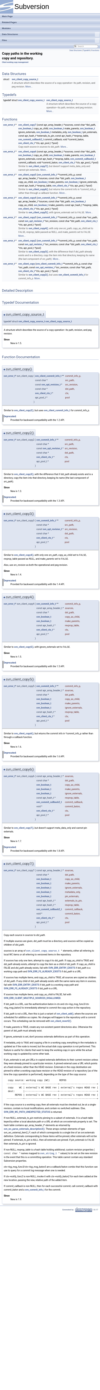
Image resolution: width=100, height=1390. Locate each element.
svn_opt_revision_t (34, 221)
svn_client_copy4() (38, 228)
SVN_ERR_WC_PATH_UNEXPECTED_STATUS (27, 1110)
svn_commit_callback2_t (31, 139)
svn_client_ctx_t (26, 143)
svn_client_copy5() (38, 212)
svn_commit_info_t (47, 174)
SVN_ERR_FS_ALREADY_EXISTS (44, 970)
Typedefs (86, 50)
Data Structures (51, 34)
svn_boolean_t (25, 128)
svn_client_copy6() (38, 189)
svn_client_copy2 (27, 240)
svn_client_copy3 (27, 217)
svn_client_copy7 (27, 124)
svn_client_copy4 (27, 197)
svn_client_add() (65, 1012)
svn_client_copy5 (27, 174)
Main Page (7, 16)
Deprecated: (10, 416)
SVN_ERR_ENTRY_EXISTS (61, 967)
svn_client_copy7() (38, 166)
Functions (95, 50)
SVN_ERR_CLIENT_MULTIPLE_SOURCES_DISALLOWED (32, 997)
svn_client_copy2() (38, 274)
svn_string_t (48, 1151)
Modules (6, 28)
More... (28, 86)
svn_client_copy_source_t (25, 79)
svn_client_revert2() (61, 1020)
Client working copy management (15, 62)
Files (51, 40)
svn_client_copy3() (38, 251)
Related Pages (9, 22)
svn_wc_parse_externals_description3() (24, 1127)
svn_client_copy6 (27, 151)
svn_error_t (9, 124)
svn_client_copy (26, 263)
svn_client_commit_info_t (49, 263)
